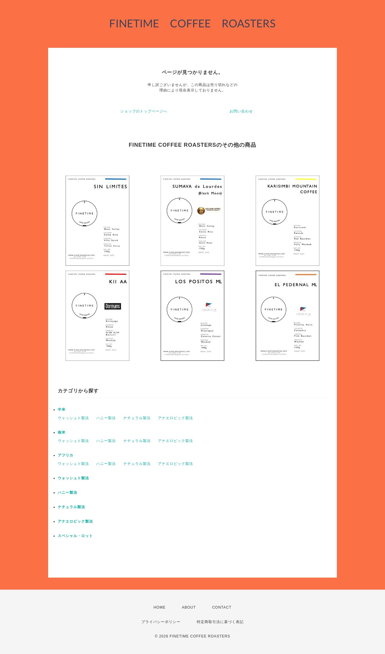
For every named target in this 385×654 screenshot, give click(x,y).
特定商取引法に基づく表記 (220, 622)
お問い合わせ (241, 111)
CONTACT (221, 607)
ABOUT (189, 607)
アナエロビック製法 (175, 418)
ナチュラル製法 (137, 418)
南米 (62, 432)
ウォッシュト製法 (73, 418)
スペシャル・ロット (75, 536)
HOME (159, 607)
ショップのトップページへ (143, 111)
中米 (62, 409)
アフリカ (65, 455)
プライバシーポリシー (160, 622)
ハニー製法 (106, 418)
